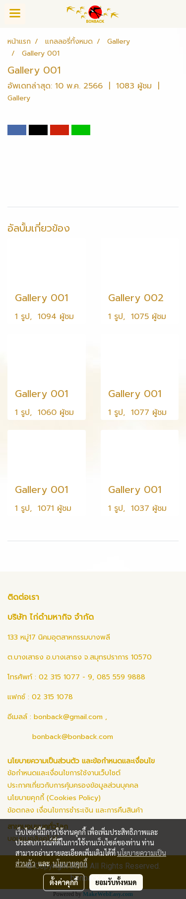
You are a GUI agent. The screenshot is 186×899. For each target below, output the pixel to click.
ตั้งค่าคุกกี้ (64, 882)
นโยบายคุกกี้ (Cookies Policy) (54, 798)
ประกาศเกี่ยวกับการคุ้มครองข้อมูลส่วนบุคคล (72, 785)
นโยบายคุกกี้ (70, 863)
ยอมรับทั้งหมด (116, 882)
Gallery (18, 98)
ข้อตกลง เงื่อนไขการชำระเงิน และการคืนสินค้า (75, 810)
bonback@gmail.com (68, 717)
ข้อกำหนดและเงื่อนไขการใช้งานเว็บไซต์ (64, 773)
